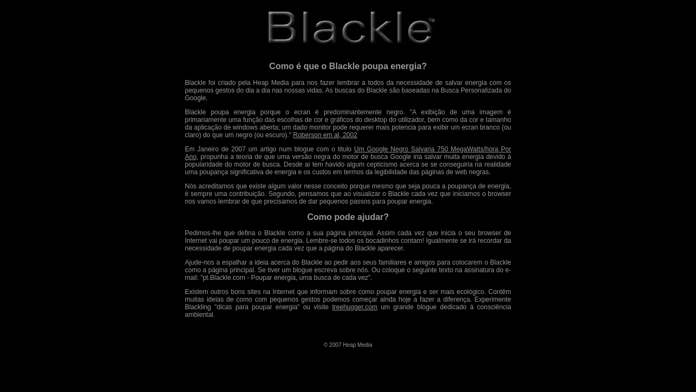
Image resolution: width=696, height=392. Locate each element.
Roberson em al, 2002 (325, 135)
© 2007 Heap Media (348, 345)
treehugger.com (354, 307)
